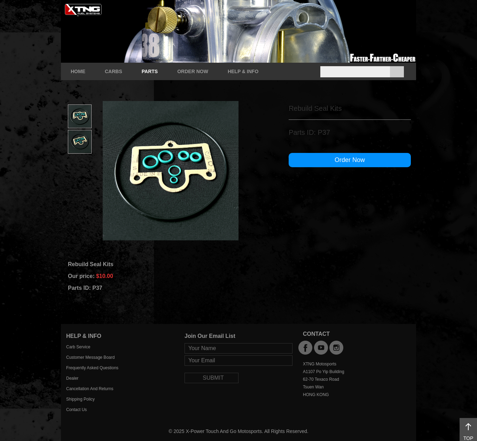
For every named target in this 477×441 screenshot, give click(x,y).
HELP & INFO (243, 71)
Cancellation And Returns (89, 388)
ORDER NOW (192, 71)
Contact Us (76, 409)
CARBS (113, 71)
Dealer (72, 378)
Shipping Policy (80, 399)
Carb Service (78, 347)
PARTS (150, 71)
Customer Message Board (90, 357)
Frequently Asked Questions (92, 367)
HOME (78, 71)
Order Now (350, 159)
